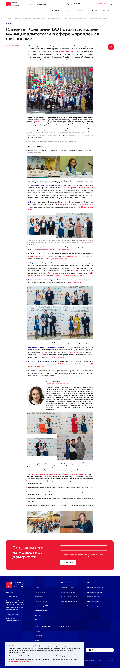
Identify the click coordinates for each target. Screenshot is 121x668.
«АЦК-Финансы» (87, 188)
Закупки (38, 615)
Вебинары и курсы (41, 610)
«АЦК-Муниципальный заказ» (56, 259)
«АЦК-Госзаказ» (42, 355)
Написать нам (101, 4)
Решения (79, 10)
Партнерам (38, 635)
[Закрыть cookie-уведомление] (81, 644)
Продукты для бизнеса (94, 592)
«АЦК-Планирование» (70, 188)
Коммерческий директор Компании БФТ (59, 384)
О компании (56, 10)
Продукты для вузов (93, 597)
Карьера (106, 10)
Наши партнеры (40, 592)
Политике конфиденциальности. (19, 662)
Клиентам (38, 631)
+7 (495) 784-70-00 (73, 4)
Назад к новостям (13, 45)
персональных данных (91, 554)
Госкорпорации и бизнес (69, 601)
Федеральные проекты (68, 587)
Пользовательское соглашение (105, 660)
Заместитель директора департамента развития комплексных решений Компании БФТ (57, 475)
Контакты (88, 4)
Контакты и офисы (41, 601)
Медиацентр (39, 597)
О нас (37, 587)
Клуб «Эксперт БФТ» (42, 606)
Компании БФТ (67, 51)
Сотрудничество (92, 10)
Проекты (68, 10)
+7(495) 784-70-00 (12, 615)
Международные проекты (69, 597)
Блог (36, 620)
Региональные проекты (68, 592)
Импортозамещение (94, 601)
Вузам (37, 640)
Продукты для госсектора (95, 587)
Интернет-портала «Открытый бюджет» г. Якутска (70, 275)
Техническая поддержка (95, 606)
